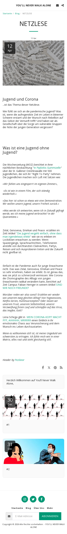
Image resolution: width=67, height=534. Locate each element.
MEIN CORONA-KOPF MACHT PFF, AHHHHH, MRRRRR (32, 318)
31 (10, 445)
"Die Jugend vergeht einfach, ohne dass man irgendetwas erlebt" (32, 235)
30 (10, 401)
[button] (4, 5)
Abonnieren (50, 516)
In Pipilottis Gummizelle (47, 167)
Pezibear (19, 360)
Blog (17, 13)
